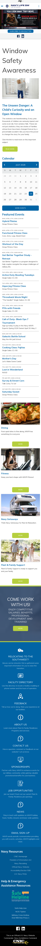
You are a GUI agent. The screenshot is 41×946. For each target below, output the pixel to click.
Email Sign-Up (20, 832)
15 (20, 188)
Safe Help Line (20, 908)
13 (10, 188)
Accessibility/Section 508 (21, 870)
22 (20, 194)
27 (10, 200)
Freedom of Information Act (20, 860)
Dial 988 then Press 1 (20, 918)
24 (31, 194)
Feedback (20, 703)
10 (31, 182)
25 (36, 194)
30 (26, 200)
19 (5, 194)
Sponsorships (20, 766)
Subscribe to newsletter (20, 31)
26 (5, 200)
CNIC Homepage (20, 856)
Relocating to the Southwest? (20, 658)
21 (15, 194)
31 (31, 200)
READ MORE (10, 149)
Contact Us (20, 745)
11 (36, 182)
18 (36, 188)
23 (26, 194)
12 (5, 188)
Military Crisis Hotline (20, 915)
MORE (20, 628)
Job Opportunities (20, 790)
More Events (20, 208)
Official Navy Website (20, 867)
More (20, 444)
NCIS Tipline (21, 912)
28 (15, 200)
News (20, 811)
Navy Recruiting (20, 863)
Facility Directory (20, 682)
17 (31, 188)
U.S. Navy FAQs (20, 874)
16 (26, 188)
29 (20, 200)
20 (10, 194)
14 (15, 188)
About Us (20, 724)
